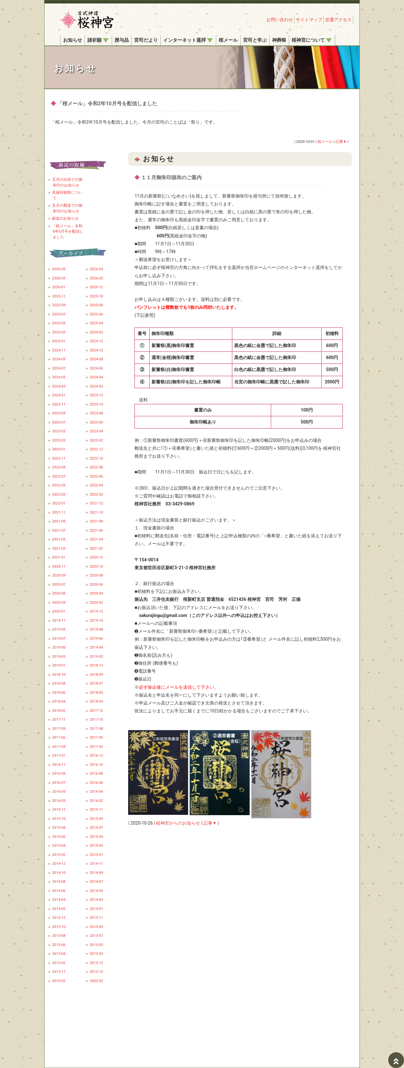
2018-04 (59, 701)
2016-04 (96, 791)
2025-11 (59, 296)
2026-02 (96, 278)
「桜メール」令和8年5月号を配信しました (67, 231)
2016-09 (59, 773)
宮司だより (146, 40)
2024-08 (96, 359)
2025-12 (96, 287)
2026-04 (96, 269)
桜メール (228, 40)
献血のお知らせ (65, 218)
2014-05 (96, 890)
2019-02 (96, 656)
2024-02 (96, 386)
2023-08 (96, 413)
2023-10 (96, 404)
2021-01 (59, 557)
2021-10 (96, 512)
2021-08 (96, 521)
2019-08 (96, 629)
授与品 (122, 40)
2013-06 (59, 945)
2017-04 (59, 746)
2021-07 (59, 530)
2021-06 (96, 530)
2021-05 (59, 539)
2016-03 (59, 800)
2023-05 (59, 431)
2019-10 (96, 620)
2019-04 (96, 647)
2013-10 (59, 927)
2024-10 (96, 350)
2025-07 (59, 314)
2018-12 (96, 665)
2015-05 (96, 836)
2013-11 (96, 917)
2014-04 (59, 899)
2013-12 (59, 917)
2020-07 (59, 584)
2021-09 (59, 521)
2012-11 (59, 971)
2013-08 (59, 935)
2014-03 (96, 899)
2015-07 (96, 827)
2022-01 (59, 503)
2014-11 (96, 863)
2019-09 (59, 629)
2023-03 (59, 440)
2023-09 (59, 413)
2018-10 (59, 674)
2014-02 (59, 908)
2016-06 (96, 782)
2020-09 (59, 575)
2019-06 (96, 638)
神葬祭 (279, 40)
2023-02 (96, 440)
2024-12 (96, 341)
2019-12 (96, 611)
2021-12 (96, 503)
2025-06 (96, 314)
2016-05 (59, 791)
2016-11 (59, 764)
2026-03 (59, 278)
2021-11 (59, 512)
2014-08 (59, 881)
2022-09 (59, 467)
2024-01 (59, 395)
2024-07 (59, 368)
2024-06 (96, 368)
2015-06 (59, 836)
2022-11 (59, 458)
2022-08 (96, 467)
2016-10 (96, 764)
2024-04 (96, 377)
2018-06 (59, 692)
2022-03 (59, 494)
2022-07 (59, 476)
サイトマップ (309, 19)
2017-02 (96, 746)
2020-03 (59, 602)
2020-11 (59, 566)
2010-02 (59, 981)
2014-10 (59, 872)
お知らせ (72, 40)
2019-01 (59, 665)
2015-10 (59, 818)
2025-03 (59, 332)
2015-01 (96, 854)
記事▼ (210, 823)
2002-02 (96, 981)
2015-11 (96, 809)
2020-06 (96, 584)
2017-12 (96, 710)
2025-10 (96, 296)
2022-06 (96, 476)
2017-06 (59, 737)
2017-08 (96, 728)
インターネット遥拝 (188, 40)
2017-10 (96, 719)
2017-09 (59, 728)
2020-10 (96, 566)
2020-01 (59, 611)
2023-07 (59, 422)
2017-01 (59, 755)
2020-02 (96, 602)
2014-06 (59, 890)
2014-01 (96, 908)
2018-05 (96, 692)
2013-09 (96, 927)
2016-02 (96, 800)
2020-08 (96, 575)
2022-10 (96, 458)
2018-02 (59, 710)
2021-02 (96, 548)
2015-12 (59, 809)
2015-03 (96, 845)
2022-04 (96, 485)
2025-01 (59, 341)
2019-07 (59, 638)
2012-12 (96, 963)
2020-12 (96, 557)
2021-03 (59, 548)
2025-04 (96, 323)
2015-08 (59, 827)
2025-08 (96, 305)
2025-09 (59, 305)
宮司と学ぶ (255, 40)
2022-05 (59, 485)
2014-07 (96, 881)
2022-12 (96, 449)
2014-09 (96, 872)
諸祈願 (98, 40)
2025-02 (96, 332)
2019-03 (59, 656)
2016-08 (96, 773)
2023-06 (96, 422)
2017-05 (96, 737)
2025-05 (59, 323)
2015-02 (59, 854)
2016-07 (59, 782)
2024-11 (59, 350)
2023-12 (96, 395)
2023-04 (96, 431)
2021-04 (96, 539)
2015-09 (96, 818)
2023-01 (59, 449)
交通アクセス (338, 19)
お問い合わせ (279, 19)
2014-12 (59, 863)
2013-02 (59, 963)
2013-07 (96, 935)
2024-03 (59, 386)
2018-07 (96, 683)
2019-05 (59, 647)
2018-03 (96, 701)
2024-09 (59, 359)
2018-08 (59, 683)
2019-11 (59, 620)
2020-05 (59, 593)
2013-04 (59, 953)
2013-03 (96, 953)
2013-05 (96, 945)
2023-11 (59, 404)
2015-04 (59, 845)
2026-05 (59, 269)
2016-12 (96, 755)
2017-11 (59, 719)
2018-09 (96, 674)
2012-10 (96, 971)
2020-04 (96, 593)
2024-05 (59, 377)
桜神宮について (312, 40)
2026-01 (59, 287)
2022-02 (96, 494)
